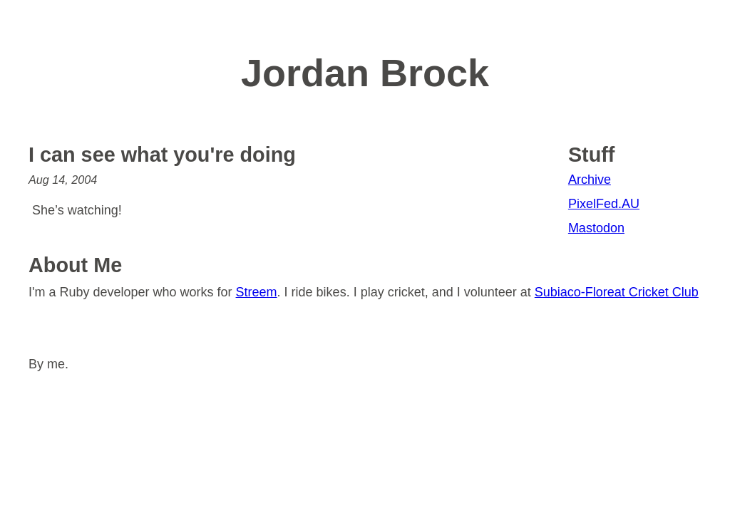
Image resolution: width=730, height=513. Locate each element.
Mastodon (596, 228)
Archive (589, 179)
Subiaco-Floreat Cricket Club (617, 292)
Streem (256, 292)
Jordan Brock (365, 72)
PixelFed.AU (603, 204)
